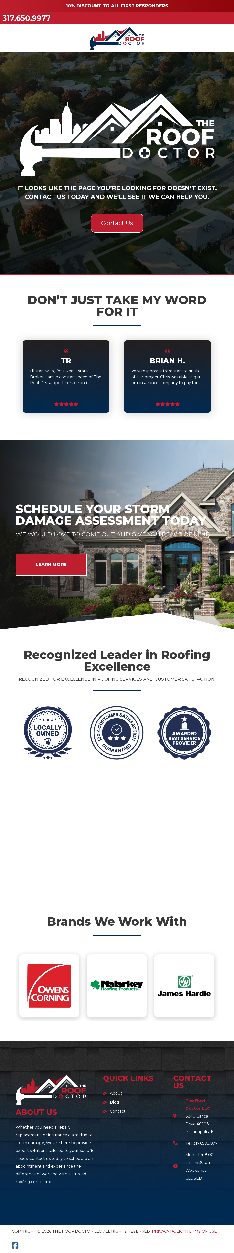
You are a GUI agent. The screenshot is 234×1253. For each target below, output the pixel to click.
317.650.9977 (26, 18)
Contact (118, 1111)
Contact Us (117, 222)
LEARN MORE (51, 564)
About (116, 1093)
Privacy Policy (168, 1231)
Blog (114, 1102)
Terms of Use (201, 1231)
